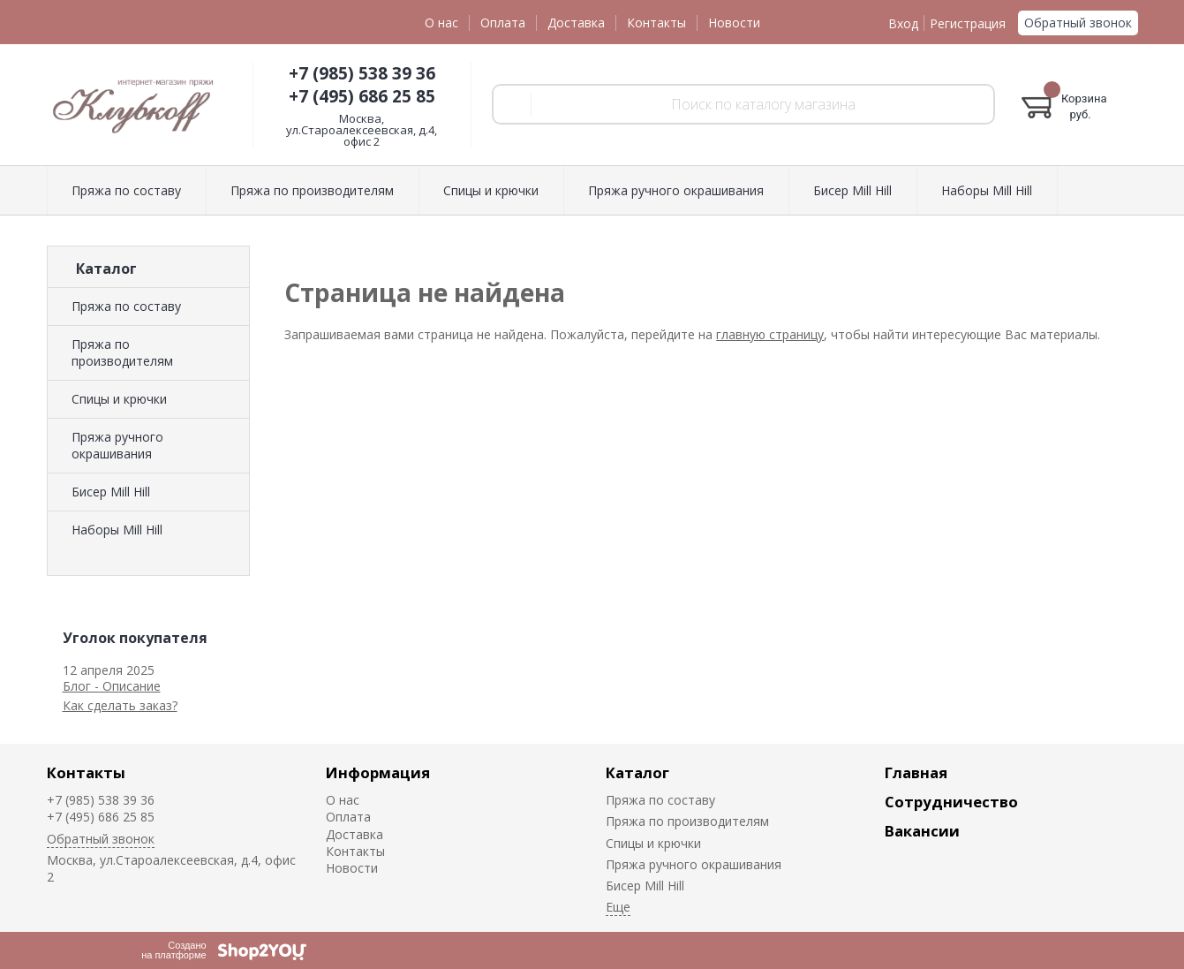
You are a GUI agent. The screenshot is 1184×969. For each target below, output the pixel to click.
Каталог (637, 772)
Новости (734, 22)
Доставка (576, 22)
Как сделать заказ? (120, 705)
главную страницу (770, 334)
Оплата (502, 22)
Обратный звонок (1078, 22)
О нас (441, 22)
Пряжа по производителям (122, 352)
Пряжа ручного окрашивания (117, 445)
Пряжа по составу (126, 306)
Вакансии (922, 831)
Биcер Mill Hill (111, 491)
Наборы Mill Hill (117, 529)
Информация (378, 772)
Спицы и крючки (119, 398)
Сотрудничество (951, 801)
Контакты (656, 22)
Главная (916, 772)
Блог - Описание (112, 686)
